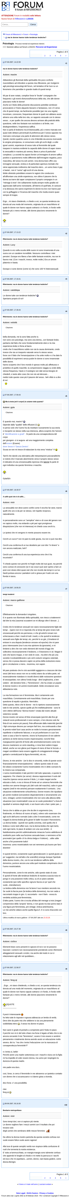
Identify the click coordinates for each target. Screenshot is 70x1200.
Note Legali (20, 1193)
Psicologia (34, 34)
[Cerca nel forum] (14, 24)
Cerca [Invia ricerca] (33, 24)
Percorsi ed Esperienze (46, 47)
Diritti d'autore (32, 1193)
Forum (25, 34)
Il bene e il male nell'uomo (28, 1184)
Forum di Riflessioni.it (13, 34)
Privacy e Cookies (46, 1193)
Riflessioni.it (20, 19)
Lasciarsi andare (45, 1184)
